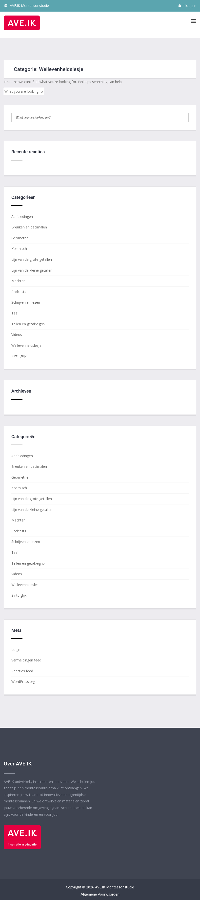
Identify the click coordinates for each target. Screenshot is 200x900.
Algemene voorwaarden (99, 894)
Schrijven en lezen (25, 302)
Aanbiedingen (22, 216)
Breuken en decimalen (29, 227)
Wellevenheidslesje (26, 345)
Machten (18, 280)
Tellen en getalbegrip (28, 324)
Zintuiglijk (18, 356)
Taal (14, 313)
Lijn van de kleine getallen (31, 270)
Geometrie (19, 238)
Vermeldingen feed (26, 660)
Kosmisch (19, 248)
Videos (16, 334)
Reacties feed (22, 671)
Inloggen (187, 5)
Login (15, 649)
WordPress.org (23, 681)
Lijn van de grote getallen (31, 259)
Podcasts (18, 291)
